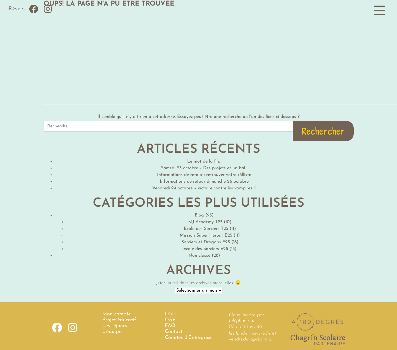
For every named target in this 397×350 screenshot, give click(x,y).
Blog (199, 215)
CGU (170, 314)
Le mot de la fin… (204, 161)
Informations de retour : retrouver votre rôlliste (204, 175)
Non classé (199, 255)
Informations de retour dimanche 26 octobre (204, 181)
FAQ (170, 325)
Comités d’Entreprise (188, 337)
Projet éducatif (119, 320)
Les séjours (114, 325)
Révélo (17, 9)
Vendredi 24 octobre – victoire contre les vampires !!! (204, 188)
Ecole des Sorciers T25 (206, 229)
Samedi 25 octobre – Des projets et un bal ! (204, 168)
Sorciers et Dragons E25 (205, 242)
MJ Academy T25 (205, 222)
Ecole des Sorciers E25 (205, 249)
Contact (173, 331)
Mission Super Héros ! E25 (206, 235)
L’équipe (112, 331)
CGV (170, 320)
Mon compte (116, 314)
